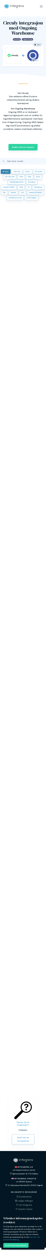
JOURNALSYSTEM (15, 198)
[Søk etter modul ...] (25, 161)
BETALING (38, 172)
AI (28, 187)
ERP (4, 193)
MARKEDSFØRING (35, 193)
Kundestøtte (25, 1196)
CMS (21, 187)
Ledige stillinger (25, 1200)
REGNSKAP (38, 187)
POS (22, 193)
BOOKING (31, 182)
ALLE (6, 172)
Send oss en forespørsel (23, 1139)
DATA (38, 177)
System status (25, 1209)
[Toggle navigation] (41, 6)
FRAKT (27, 172)
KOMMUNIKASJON (16, 182)
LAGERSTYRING (8, 187)
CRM (21, 177)
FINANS (13, 193)
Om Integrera (25, 1205)
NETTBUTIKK (9, 177)
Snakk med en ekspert (23, 147)
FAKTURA (17, 172)
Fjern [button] (37, 45)
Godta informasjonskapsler (16, 1245)
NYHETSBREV (32, 198)
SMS (29, 177)
